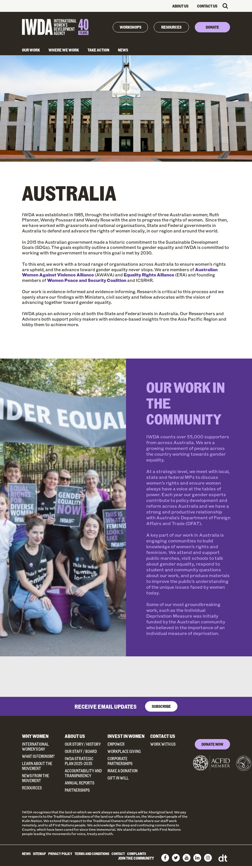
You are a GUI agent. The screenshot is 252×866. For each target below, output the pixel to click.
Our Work (31, 50)
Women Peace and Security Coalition (86, 280)
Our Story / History (83, 744)
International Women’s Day (35, 746)
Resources (171, 27)
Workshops (130, 27)
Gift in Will (118, 777)
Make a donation (123, 770)
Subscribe (161, 706)
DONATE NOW (212, 744)
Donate (212, 27)
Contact (118, 853)
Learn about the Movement (37, 766)
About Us (180, 6)
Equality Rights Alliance (149, 275)
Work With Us (162, 744)
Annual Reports (79, 782)
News (123, 50)
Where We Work (64, 50)
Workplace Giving (124, 751)
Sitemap (39, 853)
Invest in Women (126, 736)
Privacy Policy (60, 853)
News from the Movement (35, 778)
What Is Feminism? (38, 756)
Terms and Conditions (92, 853)
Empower (116, 744)
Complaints (136, 853)
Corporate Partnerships (120, 761)
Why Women (35, 736)
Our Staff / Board (81, 751)
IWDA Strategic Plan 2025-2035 (79, 761)
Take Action (98, 50)
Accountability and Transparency (83, 773)
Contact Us (207, 6)
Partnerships (77, 790)
